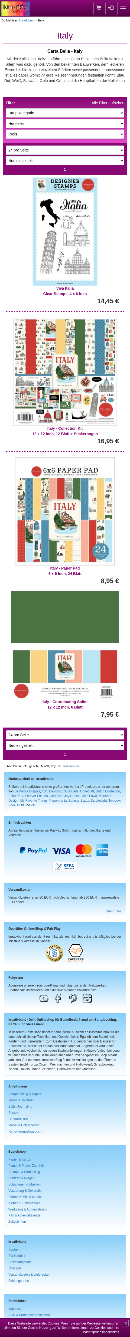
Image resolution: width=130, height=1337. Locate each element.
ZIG (34, 805)
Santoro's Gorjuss (27, 791)
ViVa (11, 805)
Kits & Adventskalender (24, 1215)
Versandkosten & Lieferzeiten (29, 1274)
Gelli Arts (56, 796)
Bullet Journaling (20, 1106)
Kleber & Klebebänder (24, 1203)
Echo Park (15, 796)
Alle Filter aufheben (108, 103)
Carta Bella (71, 791)
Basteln (13, 1113)
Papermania (58, 800)
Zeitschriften (17, 1222)
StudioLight (99, 800)
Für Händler (16, 1256)
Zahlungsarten (18, 1281)
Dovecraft (87, 791)
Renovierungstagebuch (24, 1131)
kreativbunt (26, 20)
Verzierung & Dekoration (25, 1191)
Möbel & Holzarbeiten (23, 1125)
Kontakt (13, 1249)
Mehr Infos (114, 911)
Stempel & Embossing (24, 1172)
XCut (20, 805)
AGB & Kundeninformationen (29, 1315)
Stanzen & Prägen (21, 1178)
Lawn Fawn (88, 796)
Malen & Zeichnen (21, 1100)
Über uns (14, 1268)
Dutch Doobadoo (108, 791)
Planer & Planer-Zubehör (26, 1166)
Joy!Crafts (71, 796)
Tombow (115, 800)
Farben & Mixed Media (24, 1197)
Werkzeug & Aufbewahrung (27, 1209)
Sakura (74, 800)
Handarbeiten (18, 1119)
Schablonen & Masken (24, 1184)
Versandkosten (68, 766)
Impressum (16, 1309)
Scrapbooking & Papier (24, 1094)
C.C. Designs (51, 791)
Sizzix (84, 800)
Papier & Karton (19, 1159)
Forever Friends (36, 796)
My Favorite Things (34, 800)
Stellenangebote (20, 1262)
